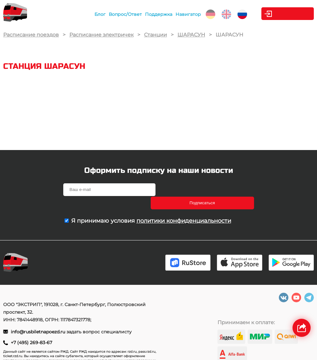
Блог (92, 14)
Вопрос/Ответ (117, 14)
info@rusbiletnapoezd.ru (38, 319)
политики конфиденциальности (183, 207)
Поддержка (150, 14)
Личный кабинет (288, 13)
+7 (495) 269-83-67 (31, 330)
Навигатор (180, 14)
